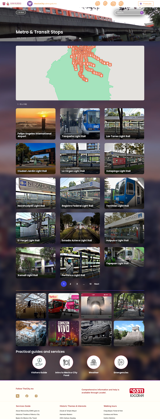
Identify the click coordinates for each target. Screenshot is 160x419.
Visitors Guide (39, 333)
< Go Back (21, 12)
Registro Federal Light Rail (77, 189)
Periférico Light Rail (73, 247)
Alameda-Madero (66, 383)
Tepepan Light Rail (117, 247)
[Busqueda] (129, 12)
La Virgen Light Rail (73, 160)
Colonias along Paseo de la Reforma (116, 390)
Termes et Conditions (114, 412)
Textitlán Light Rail (117, 189)
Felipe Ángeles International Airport (34, 130)
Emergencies (121, 333)
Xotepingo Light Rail (118, 160)
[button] (86, 80)
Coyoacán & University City (113, 397)
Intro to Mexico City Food (66, 334)
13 (90, 256)
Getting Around (21, 390)
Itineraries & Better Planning (26, 397)
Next (96, 256)
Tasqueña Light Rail (74, 131)
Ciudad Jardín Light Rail (32, 160)
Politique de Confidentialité (134, 412)
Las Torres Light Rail (118, 131)
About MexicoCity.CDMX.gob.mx (28, 379)
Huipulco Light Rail (117, 218)
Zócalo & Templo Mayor (68, 379)
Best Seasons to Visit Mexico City (28, 401)
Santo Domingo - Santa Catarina (71, 393)
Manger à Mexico (22, 393)
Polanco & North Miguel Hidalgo (115, 393)
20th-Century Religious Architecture (72, 390)
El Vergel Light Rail (29, 218)
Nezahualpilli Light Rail (31, 189)
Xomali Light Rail (28, 247)
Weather (94, 333)
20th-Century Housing (68, 386)
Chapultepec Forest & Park (113, 379)
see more (21, 38)
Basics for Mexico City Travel (26, 386)
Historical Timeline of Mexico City (28, 383)
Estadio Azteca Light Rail (77, 218)
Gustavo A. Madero (110, 401)
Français (147, 4)
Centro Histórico (109, 386)
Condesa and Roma (111, 383)
